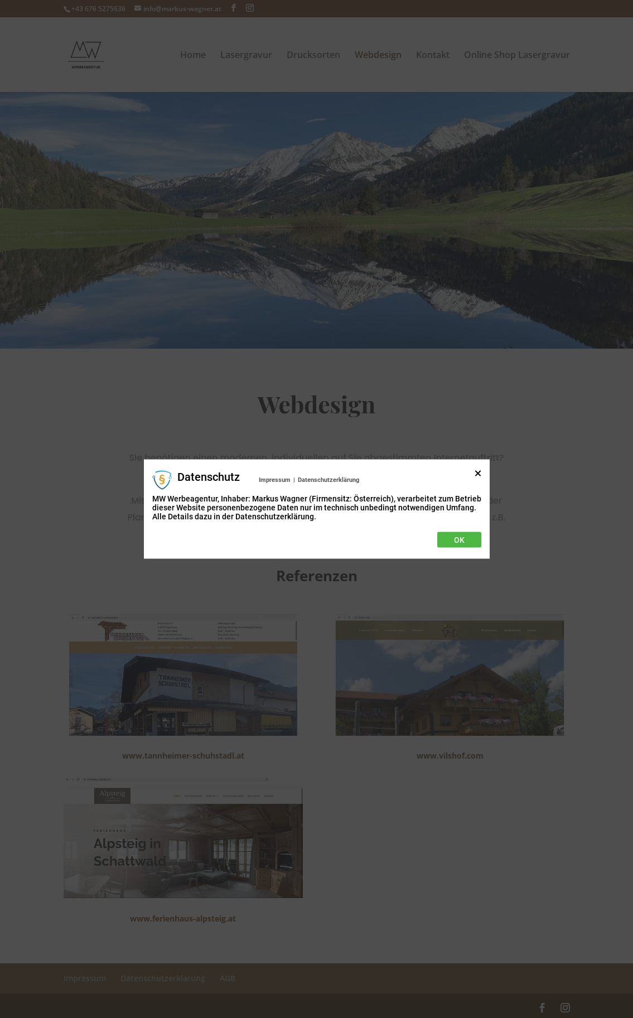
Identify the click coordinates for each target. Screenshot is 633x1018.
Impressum (275, 479)
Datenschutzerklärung (328, 479)
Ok (459, 539)
